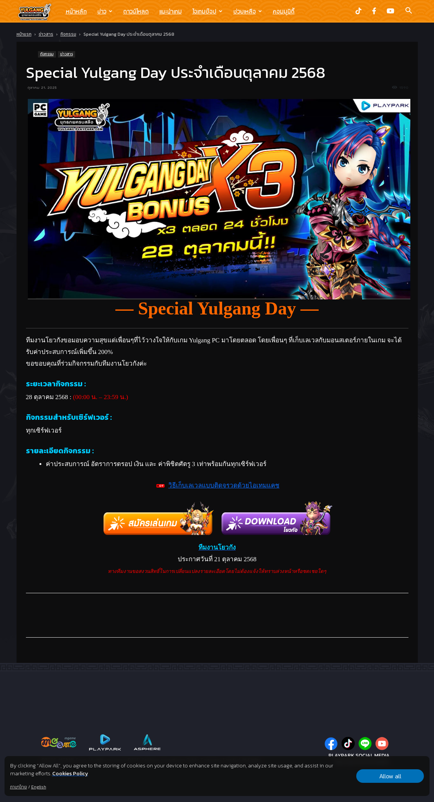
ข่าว (104, 11)
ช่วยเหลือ (247, 11)
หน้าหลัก (76, 11)
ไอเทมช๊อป (207, 11)
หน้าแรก (24, 34)
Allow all (390, 776)
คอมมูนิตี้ (284, 11)
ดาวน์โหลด (136, 11)
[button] (409, 11)
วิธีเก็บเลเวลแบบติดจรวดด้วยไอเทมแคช (224, 485)
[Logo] (38, 11)
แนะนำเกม (170, 11)
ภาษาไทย (18, 787)
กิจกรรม (68, 34)
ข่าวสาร (46, 34)
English (38, 787)
